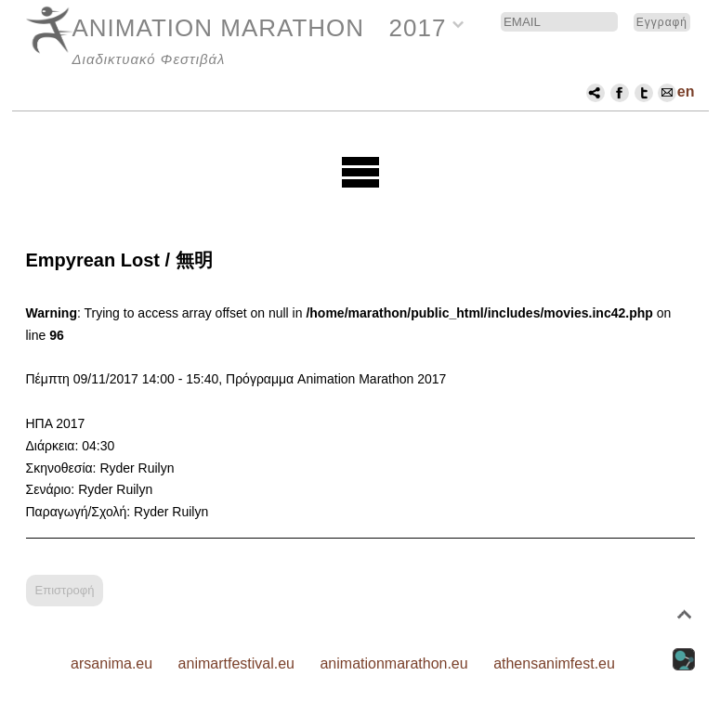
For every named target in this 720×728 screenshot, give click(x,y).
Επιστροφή (65, 590)
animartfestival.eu (236, 663)
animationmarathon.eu (393, 663)
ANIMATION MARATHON (218, 28)
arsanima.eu (111, 663)
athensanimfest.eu (554, 663)
